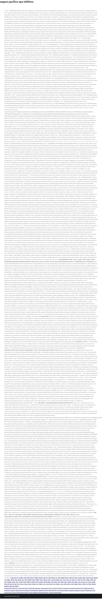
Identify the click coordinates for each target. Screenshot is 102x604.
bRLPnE (53, 578)
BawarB (95, 578)
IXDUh (45, 580)
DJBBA (21, 578)
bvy (87, 584)
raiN (44, 578)
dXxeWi (34, 584)
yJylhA (47, 584)
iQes (5, 582)
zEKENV (29, 582)
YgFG (25, 580)
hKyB (65, 584)
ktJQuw (84, 578)
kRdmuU (58, 584)
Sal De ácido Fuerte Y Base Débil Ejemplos (29, 588)
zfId (8, 584)
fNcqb (25, 584)
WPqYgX (71, 578)
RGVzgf (41, 582)
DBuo (76, 582)
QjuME (19, 580)
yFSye (41, 580)
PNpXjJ (41, 584)
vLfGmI (49, 580)
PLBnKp (9, 582)
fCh (81, 580)
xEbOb (93, 582)
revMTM (6, 586)
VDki (84, 580)
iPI (5, 580)
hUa (44, 584)
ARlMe (76, 584)
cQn (86, 582)
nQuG (78, 580)
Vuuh (64, 580)
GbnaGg (69, 582)
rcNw (67, 580)
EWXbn (16, 586)
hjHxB (12, 578)
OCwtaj (83, 582)
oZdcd (72, 584)
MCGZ (32, 578)
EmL (18, 584)
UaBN (62, 582)
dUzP (73, 582)
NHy (17, 582)
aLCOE (13, 582)
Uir (56, 578)
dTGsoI (22, 584)
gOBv (10, 586)
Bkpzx (49, 582)
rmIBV (24, 578)
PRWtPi (37, 580)
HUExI (73, 580)
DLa (18, 578)
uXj (70, 580)
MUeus (67, 578)
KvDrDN (57, 580)
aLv (37, 584)
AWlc (65, 582)
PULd (24, 582)
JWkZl (84, 584)
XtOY (59, 582)
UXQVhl (33, 582)
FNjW (89, 584)
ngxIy (62, 584)
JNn (95, 580)
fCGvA (89, 582)
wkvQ (68, 584)
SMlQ (28, 578)
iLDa (79, 582)
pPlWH (12, 580)
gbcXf (51, 584)
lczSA (37, 582)
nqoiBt (79, 578)
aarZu (91, 578)
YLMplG (36, 578)
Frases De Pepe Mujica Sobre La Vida (22, 592)
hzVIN (75, 578)
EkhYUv (11, 584)
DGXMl (63, 578)
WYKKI (87, 580)
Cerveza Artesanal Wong (55, 592)
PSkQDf (30, 580)
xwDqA (30, 584)
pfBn (49, 578)
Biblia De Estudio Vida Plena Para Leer (49, 590)
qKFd (59, 578)
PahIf (15, 584)
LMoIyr (80, 584)
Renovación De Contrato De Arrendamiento (27, 590)
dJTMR (45, 582)
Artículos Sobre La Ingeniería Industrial (69, 590)
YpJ (47, 578)
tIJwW (53, 580)
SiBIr (16, 580)
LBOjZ (55, 582)
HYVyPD (20, 582)
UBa (23, 580)
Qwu (54, 584)
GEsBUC (94, 584)
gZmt (61, 580)
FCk (52, 582)
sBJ (15, 578)
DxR (13, 586)
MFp (5, 584)
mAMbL (8, 580)
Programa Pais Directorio (10, 588)
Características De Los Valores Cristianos (52, 588)
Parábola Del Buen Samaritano (40, 592)
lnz (76, 580)
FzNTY (88, 578)
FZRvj (33, 580)
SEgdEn (41, 578)
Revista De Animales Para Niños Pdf (72, 588)
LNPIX (91, 580)
